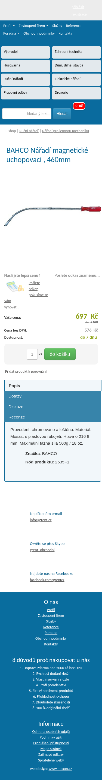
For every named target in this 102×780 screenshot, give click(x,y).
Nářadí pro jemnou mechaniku (65, 131)
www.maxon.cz (60, 768)
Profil (9, 25)
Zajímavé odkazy (51, 754)
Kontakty (65, 33)
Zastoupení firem (33, 25)
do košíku (60, 354)
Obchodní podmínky (39, 33)
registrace (79, 14)
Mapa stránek (51, 748)
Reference (74, 25)
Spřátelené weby (51, 760)
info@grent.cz (41, 520)
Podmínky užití (51, 737)
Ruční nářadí (29, 131)
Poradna (11, 33)
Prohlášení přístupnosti (51, 743)
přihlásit (78, 7)
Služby (57, 25)
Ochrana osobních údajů (51, 731)
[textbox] (27, 113)
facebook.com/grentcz (47, 580)
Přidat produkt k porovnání (26, 371)
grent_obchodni (42, 550)
